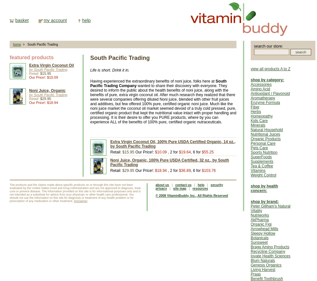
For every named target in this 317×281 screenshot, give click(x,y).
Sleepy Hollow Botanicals (263, 235)
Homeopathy (262, 116)
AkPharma (260, 220)
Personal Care (263, 143)
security (217, 185)
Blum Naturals (263, 260)
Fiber (255, 107)
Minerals (258, 125)
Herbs (256, 111)
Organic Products (266, 139)
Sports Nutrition (264, 152)
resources (200, 188)
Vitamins (258, 170)
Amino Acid (260, 89)
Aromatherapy (263, 98)
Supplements (262, 161)
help (86, 20)
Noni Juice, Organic (47, 90)
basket (21, 20)
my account (55, 20)
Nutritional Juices (265, 134)
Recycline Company (268, 251)
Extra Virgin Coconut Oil (51, 65)
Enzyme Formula (265, 102)
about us (162, 185)
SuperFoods (261, 157)
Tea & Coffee (262, 166)
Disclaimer (81, 201)
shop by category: (267, 80)
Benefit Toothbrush (267, 278)
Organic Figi (261, 224)
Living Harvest (263, 269)
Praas (256, 274)
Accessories (261, 84)
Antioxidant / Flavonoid (270, 93)
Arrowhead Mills (264, 229)
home (17, 44)
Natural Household (267, 130)
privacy (161, 188)
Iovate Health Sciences (270, 256)
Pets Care (259, 148)
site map (179, 188)
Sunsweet (259, 242)
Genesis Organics (266, 265)
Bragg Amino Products (270, 247)
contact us (183, 185)
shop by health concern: (264, 188)
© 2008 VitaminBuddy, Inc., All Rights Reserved (192, 195)
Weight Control (263, 175)
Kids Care (259, 120)
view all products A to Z (270, 69)
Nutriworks (260, 215)
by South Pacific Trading (48, 70)
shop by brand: (265, 201)
